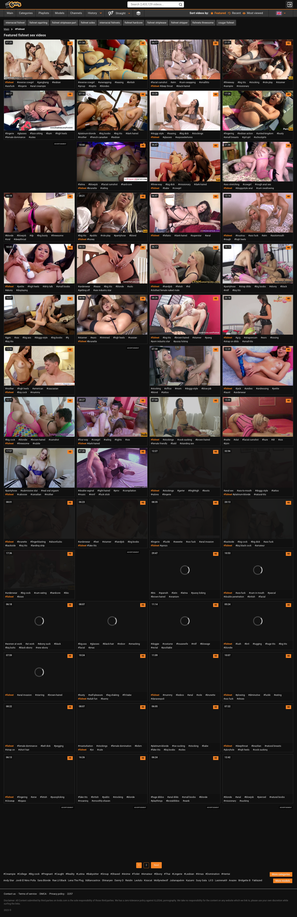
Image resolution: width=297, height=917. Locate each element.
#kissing (274, 337)
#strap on (10, 749)
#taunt (227, 392)
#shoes (240, 699)
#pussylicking (57, 797)
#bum (49, 133)
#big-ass (82, 644)
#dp (32, 235)
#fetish (179, 286)
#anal (208, 235)
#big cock (22, 392)
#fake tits (91, 545)
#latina (81, 184)
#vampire (228, 86)
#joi (92, 749)
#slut (236, 439)
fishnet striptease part (64, 22)
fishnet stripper (179, 22)
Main (6, 29)
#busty (280, 133)
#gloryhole (229, 749)
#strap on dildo (231, 341)
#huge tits (270, 644)
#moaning (83, 801)
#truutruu (240, 235)
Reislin (129, 880)
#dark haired (132, 133)
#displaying (22, 290)
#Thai (167, 873)
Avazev (233, 880)
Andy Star (8, 880)
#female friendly (159, 443)
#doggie (155, 644)
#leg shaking (112, 695)
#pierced (261, 797)
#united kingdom (264, 133)
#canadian (35, 494)
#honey (90, 239)
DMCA (43, 893)
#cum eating (40, 593)
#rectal (154, 647)
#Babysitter (92, 873)
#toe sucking (178, 746)
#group (81, 86)
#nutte (227, 439)
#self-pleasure (95, 695)
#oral (7, 239)
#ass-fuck (240, 593)
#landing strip (38, 545)
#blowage (205, 644)
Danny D (119, 880)
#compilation (129, 490)
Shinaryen (107, 880)
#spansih (163, 593)
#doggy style (157, 133)
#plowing (240, 695)
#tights (118, 439)
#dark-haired (200, 184)
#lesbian (56, 82)
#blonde (9, 235)
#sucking (244, 801)
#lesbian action (245, 133)
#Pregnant (47, 873)
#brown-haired (181, 337)
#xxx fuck (190, 542)
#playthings (157, 801)
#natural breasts (273, 746)
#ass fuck (253, 235)
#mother (82, 137)
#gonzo (163, 545)
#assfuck (9, 86)
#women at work (13, 644)
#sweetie (178, 542)
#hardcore (55, 593)
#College (22, 873)
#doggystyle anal (244, 188)
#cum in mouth (256, 593)
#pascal (272, 593)
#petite (20, 286)
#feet (96, 542)
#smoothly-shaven (101, 801)
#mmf (92, 494)
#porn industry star (160, 341)
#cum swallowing (265, 188)
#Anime (126, 873)
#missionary (243, 86)
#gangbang (43, 82)
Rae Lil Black (59, 880)
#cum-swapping (187, 82)
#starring (39, 695)
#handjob (167, 286)
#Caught (59, 873)
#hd (188, 286)
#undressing (262, 388)
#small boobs (63, 286)
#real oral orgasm (50, 490)
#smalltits (204, 82)
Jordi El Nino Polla (26, 880)
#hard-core (126, 184)
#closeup (9, 801)
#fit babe (126, 695)
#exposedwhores (184, 137)
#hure (265, 439)
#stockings (197, 133)
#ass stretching (231, 184)
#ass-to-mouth (244, 490)
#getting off (84, 290)
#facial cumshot (159, 82)
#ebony (9, 290)
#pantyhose (120, 235)
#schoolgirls (260, 137)
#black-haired (183, 86)
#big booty (42, 235)
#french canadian (99, 137)
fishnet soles (88, 22)
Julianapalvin (177, 880)
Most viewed (253, 13)
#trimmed (104, 337)
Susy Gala (201, 880)
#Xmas (200, 873)
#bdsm (138, 746)
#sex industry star (102, 290)
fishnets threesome (203, 22)
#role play (268, 82)
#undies (248, 388)
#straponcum (250, 337)
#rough (227, 239)
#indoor (121, 644)
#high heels (61, 133)
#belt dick (45, 746)
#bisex (20, 596)
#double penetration (234, 596)
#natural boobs (277, 797)
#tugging (257, 644)
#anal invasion (206, 542)
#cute (100, 749)
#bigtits (92, 86)
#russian (132, 337)
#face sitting (36, 133)
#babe (166, 188)
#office (167, 388)
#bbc (66, 593)
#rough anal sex (263, 184)
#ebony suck (44, 644)
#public (93, 235)
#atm (173, 82)
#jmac (91, 647)
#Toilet (136, 873)
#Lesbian (189, 873)
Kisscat (148, 880)
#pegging (58, 746)
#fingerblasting (38, 542)
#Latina (80, 873)
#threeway (229, 82)
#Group (105, 873)
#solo (130, 286)
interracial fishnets (110, 22)
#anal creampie (38, 86)
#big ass (27, 337)
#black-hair (108, 644)
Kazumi (190, 880)
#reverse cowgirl (25, 82)
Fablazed (257, 880)
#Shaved (115, 873)
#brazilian (256, 746)
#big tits (242, 82)
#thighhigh (193, 490)
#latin (174, 593)
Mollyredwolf (161, 880)
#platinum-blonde (87, 133)
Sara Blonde (44, 880)
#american (37, 388)
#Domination (212, 873)
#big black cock (243, 545)
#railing (104, 188)
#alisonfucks (55, 542)
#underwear (84, 286)
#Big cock (34, 873)
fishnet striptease (156, 22)
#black (283, 286)
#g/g (237, 337)
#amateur (260, 545)
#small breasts (231, 137)
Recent (234, 13)
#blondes (104, 86)
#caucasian (52, 388)
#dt (273, 439)
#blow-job (206, 388)
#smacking (134, 644)
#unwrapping (104, 82)
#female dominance (15, 137)
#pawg (208, 337)
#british (131, 82)
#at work (29, 644)
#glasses (22, 133)
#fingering (229, 133)
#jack (238, 388)
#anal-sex (229, 490)
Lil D (211, 880)
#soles (32, 137)
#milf (226, 290)
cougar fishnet (226, 22)
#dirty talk (48, 286)
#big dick (184, 133)
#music (82, 494)
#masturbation (85, 746)
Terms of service (28, 893)
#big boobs (104, 133)
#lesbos (180, 695)
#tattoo (165, 392)
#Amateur (146, 873)
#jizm (226, 443)
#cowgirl (177, 188)
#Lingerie (177, 873)
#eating (278, 695)
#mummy (35, 392)
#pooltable (166, 647)
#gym (8, 337)
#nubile (36, 443)
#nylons (155, 494)
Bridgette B (244, 880)
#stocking (254, 82)
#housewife (182, 644)
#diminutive (254, 695)
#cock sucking (184, 439)
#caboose (22, 494)
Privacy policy (56, 893)
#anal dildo (172, 797)
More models (282, 880)
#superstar (196, 235)
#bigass (22, 801)
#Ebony (158, 873)
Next (156, 865)
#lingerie (22, 86)
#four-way (83, 439)
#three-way (156, 184)
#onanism (174, 596)
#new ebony (42, 647)
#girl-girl (246, 137)
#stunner (280, 82)
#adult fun (92, 699)
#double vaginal (86, 490)
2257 (70, 893)
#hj (67, 337)
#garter (181, 490)
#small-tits (247, 341)
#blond (132, 235)
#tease (96, 286)
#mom (178, 388)
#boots (205, 490)
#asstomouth (277, 235)
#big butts (10, 647)
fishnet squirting (38, 22)
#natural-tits (260, 494)
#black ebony (25, 647)
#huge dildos (157, 797)
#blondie (22, 439)
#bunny (104, 699)
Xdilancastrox (92, 880)
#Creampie (9, 873)
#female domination (121, 746)
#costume (168, 644)
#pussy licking (180, 341)
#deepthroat (20, 239)
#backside (10, 545)
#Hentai (225, 873)
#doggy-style (41, 337)
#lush (238, 644)
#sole (199, 695)
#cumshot (54, 439)
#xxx (16, 337)
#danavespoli (157, 699)
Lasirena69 (221, 880)
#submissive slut (29, 490)
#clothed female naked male (165, 290)
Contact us (10, 893)
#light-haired (103, 490)
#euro (93, 337)
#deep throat (166, 86)
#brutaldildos (172, 801)
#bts (153, 593)
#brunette (92, 188)
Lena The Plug (76, 880)
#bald (173, 443)
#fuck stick (104, 494)
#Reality (70, 873)
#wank (186, 801)
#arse (34, 797)
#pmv (116, 490)
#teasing (119, 82)
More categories (281, 874)
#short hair (23, 749)
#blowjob (93, 184)
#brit (247, 644)
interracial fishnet (15, 22)
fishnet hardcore (133, 22)
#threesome (57, 235)
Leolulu (138, 880)
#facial (262, 596)
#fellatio (167, 235)
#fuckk (166, 542)
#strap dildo (245, 286)
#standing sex (187, 443)
